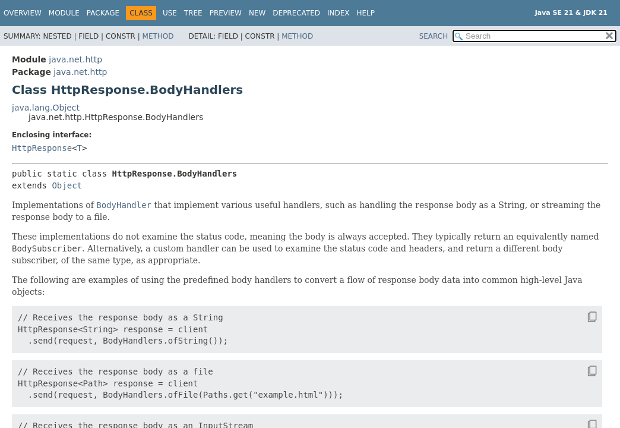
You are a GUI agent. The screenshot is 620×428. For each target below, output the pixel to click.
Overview (23, 13)
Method (158, 36)
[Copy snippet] (581, 317)
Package (103, 13)
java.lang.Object (46, 107)
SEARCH (433, 36)
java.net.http (75, 59)
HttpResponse (42, 148)
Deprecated (296, 13)
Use (170, 13)
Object (67, 185)
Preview (226, 13)
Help (366, 13)
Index (338, 13)
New (257, 13)
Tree (193, 13)
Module (64, 13)
